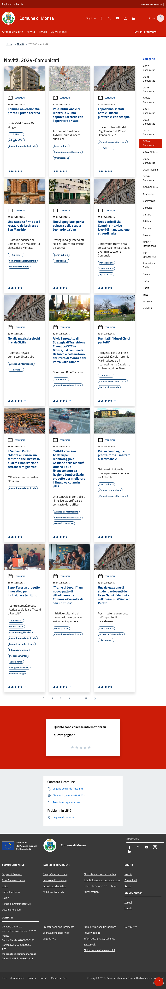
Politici (5, 898)
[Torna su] (158, 981)
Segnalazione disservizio (56, 933)
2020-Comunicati (149, 100)
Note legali (89, 944)
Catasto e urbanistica (54, 886)
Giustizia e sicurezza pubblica (100, 874)
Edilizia (147, 221)
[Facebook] (99, 18)
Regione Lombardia (12, 4)
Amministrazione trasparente (100, 927)
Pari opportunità (149, 254)
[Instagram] (123, 18)
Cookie (43, 978)
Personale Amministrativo (16, 904)
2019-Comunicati (149, 89)
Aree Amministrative (13, 880)
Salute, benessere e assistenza (100, 886)
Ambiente (148, 194)
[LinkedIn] (131, 18)
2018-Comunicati (149, 79)
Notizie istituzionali (149, 244)
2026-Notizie (150, 187)
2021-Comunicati (149, 111)
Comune (147, 208)
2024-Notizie (150, 152)
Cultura (147, 214)
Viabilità (147, 308)
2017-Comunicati (149, 68)
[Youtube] (115, 18)
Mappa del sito (59, 978)
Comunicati (16, 97)
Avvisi (127, 886)
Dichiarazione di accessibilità (99, 950)
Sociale (147, 281)
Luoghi (128, 902)
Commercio (149, 201)
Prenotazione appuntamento (58, 927)
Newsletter (130, 927)
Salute (146, 274)
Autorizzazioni (91, 892)
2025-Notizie (150, 169)
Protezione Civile (149, 265)
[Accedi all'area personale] (151, 4)
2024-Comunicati (149, 143)
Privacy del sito (92, 933)
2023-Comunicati (149, 132)
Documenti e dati (11, 909)
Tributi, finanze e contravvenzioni (102, 880)
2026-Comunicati (149, 178)
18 (85, 698)
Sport (146, 288)
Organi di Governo (12, 874)
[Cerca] (160, 18)
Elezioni (147, 228)
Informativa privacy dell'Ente (99, 938)
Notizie (128, 874)
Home (9, 44)
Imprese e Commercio (54, 880)
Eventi (128, 908)
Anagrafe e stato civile (55, 874)
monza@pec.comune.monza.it (19, 954)
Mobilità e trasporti (53, 892)
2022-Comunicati (149, 122)
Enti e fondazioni (11, 892)
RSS (4, 978)
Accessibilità (17, 978)
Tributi (146, 295)
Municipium (146, 978)
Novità (20, 44)
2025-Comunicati (149, 161)
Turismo (147, 301)
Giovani (147, 235)
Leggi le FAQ (49, 938)
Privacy (32, 978)
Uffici (5, 886)
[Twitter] (107, 18)
